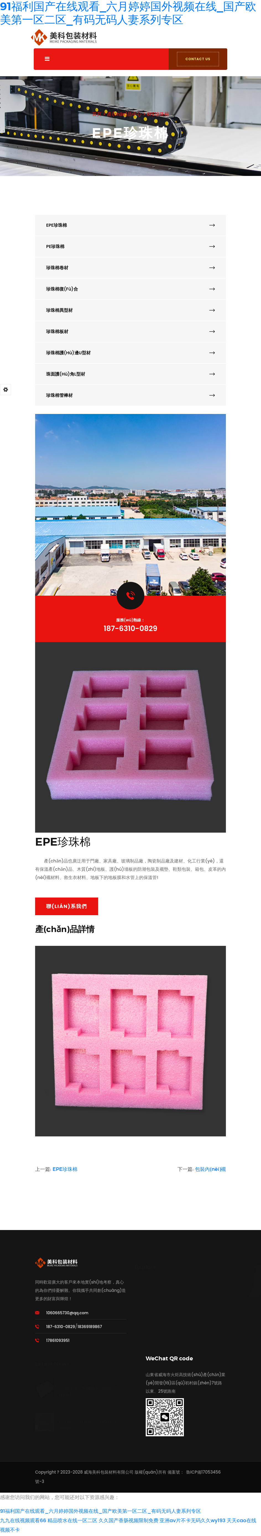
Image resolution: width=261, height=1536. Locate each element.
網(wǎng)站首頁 (150, 1279)
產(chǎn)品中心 (123, 113)
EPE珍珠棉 (159, 113)
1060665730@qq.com (67, 1314)
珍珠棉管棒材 (130, 395)
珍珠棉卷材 (130, 267)
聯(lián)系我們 (66, 907)
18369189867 (89, 1328)
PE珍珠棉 (130, 246)
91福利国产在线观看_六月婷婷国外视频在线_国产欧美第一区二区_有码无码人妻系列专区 (100, 1512)
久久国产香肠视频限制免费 (128, 1521)
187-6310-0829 (130, 629)
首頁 (95, 113)
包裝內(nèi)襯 (210, 1171)
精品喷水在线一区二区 (72, 1521)
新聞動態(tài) (148, 1313)
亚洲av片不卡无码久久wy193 (192, 1521)
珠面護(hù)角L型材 (130, 374)
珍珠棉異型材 (130, 310)
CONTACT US (196, 59)
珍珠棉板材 (130, 331)
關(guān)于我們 (150, 1290)
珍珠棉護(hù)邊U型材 (130, 352)
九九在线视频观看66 (23, 1521)
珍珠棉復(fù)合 (130, 289)
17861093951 (57, 1342)
